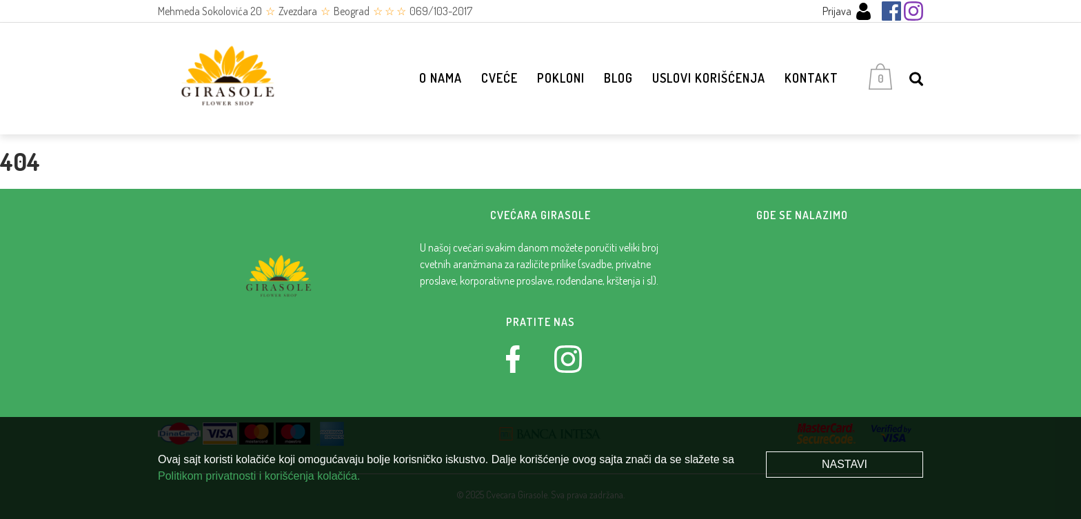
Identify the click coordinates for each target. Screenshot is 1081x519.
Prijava (847, 11)
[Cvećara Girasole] (227, 78)
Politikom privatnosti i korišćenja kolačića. (259, 476)
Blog (618, 77)
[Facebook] (891, 11)
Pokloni (561, 77)
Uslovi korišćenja (708, 77)
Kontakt (811, 77)
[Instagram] (913, 11)
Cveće (499, 77)
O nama (440, 77)
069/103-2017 (441, 11)
